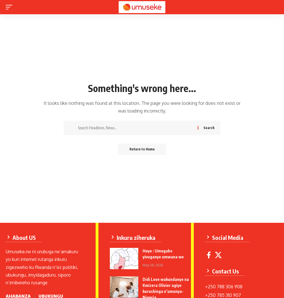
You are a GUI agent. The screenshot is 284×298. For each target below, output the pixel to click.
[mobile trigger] (10, 7)
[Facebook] (208, 255)
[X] (218, 255)
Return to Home (142, 149)
